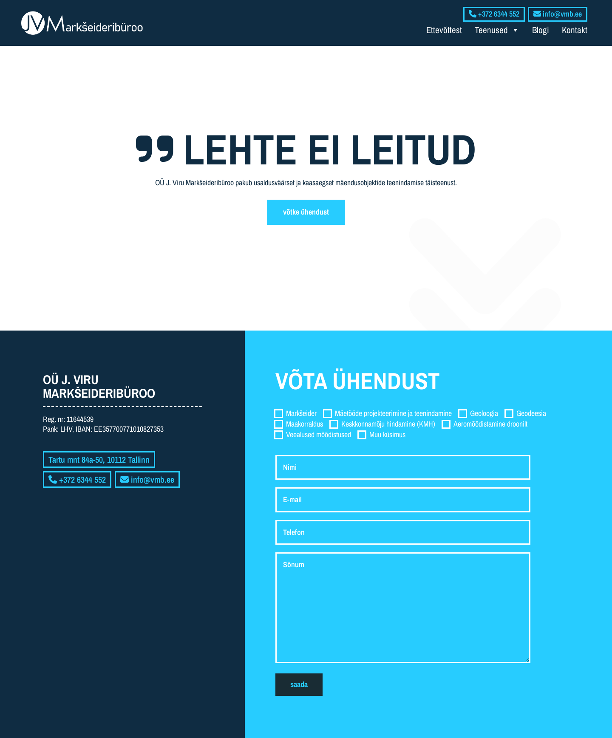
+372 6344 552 (77, 479)
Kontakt (574, 30)
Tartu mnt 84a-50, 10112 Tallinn (99, 459)
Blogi (540, 30)
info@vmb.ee (147, 479)
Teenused (497, 30)
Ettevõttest (444, 30)
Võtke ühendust (306, 211)
